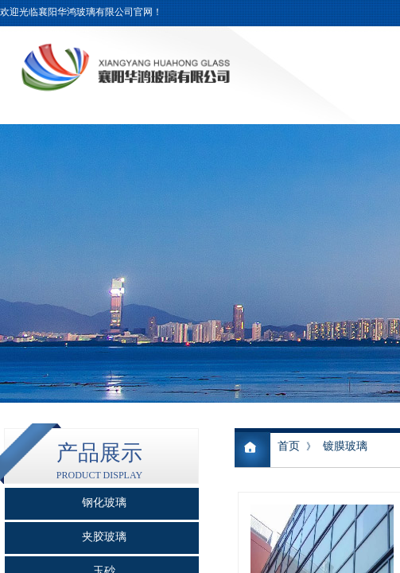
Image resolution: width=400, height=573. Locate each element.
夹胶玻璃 (104, 537)
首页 (289, 446)
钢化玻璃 (104, 503)
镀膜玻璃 (345, 446)
